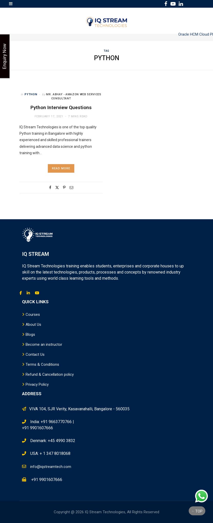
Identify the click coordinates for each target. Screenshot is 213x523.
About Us (33, 324)
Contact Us (35, 354)
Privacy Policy (37, 384)
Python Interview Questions (61, 107)
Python (31, 94)
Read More (61, 168)
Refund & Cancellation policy (50, 374)
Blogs (30, 334)
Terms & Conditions (42, 364)
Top (197, 511)
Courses (33, 314)
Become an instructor (44, 344)
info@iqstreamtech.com (50, 466)
